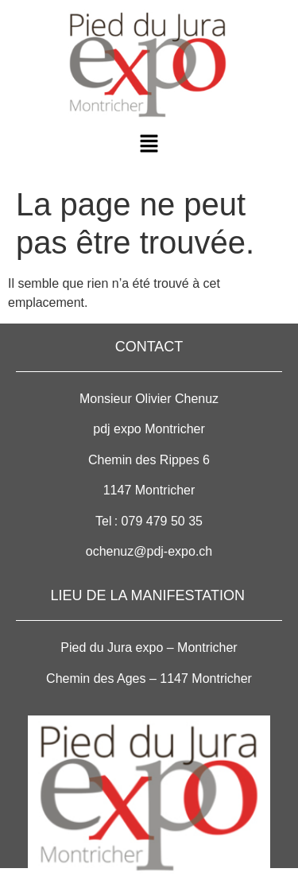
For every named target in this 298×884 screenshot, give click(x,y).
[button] (148, 144)
